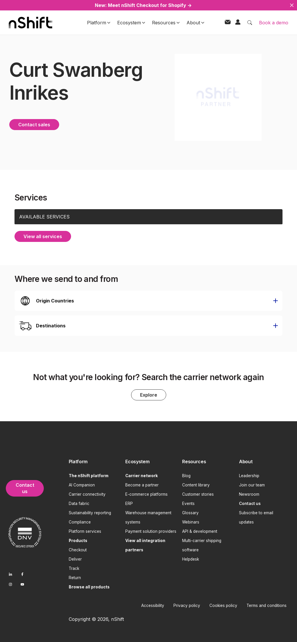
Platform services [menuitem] (85, 530)
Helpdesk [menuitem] (190, 558)
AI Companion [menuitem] (82, 484)
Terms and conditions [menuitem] (267, 604)
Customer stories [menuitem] (198, 493)
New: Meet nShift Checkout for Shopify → (143, 5)
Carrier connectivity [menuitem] (87, 493)
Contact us (25, 487)
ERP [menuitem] (129, 502)
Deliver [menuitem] (75, 558)
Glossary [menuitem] (190, 512)
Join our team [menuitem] (252, 484)
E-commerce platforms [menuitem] (146, 493)
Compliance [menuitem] (80, 521)
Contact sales (34, 124)
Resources (166, 22)
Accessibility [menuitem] (152, 604)
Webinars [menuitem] (190, 521)
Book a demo (273, 22)
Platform (98, 22)
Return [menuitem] (75, 576)
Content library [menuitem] (196, 484)
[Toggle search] (249, 22)
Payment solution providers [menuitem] (150, 530)
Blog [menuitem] (186, 475)
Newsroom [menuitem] (249, 493)
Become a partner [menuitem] (142, 484)
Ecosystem (131, 22)
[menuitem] (95, 461)
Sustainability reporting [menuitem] (90, 512)
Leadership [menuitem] (249, 475)
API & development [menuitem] (199, 530)
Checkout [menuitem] (78, 549)
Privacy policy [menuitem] (186, 604)
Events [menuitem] (188, 502)
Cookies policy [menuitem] (223, 604)
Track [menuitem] (74, 567)
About (195, 22)
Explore (148, 394)
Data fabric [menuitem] (79, 502)
